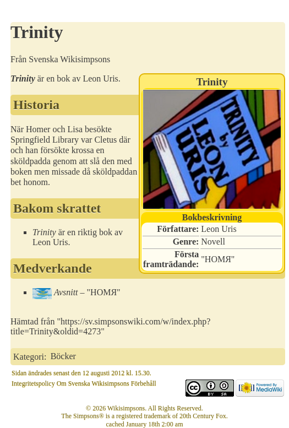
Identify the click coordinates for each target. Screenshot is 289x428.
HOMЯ (218, 259)
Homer (38, 129)
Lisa (75, 129)
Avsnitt (66, 292)
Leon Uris (218, 229)
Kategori (28, 356)
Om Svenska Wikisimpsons (93, 383)
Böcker (63, 356)
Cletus (105, 139)
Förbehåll (143, 383)
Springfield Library (44, 139)
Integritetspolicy (33, 383)
